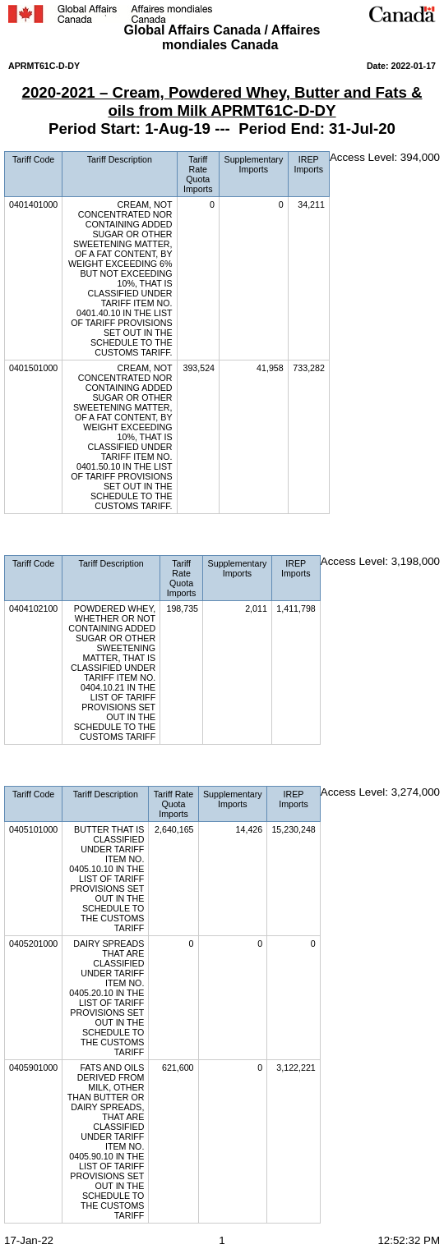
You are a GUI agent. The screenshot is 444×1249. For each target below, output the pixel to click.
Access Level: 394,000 (385, 157)
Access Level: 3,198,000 (380, 561)
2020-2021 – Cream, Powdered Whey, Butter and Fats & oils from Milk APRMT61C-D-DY (222, 101)
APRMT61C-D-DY (44, 66)
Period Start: (97, 128)
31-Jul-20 (362, 128)
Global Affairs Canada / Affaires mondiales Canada (222, 37)
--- (224, 128)
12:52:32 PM (408, 1240)
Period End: (283, 128)
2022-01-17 (413, 66)
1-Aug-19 (177, 128)
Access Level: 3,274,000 (380, 792)
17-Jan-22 (28, 1240)
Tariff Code (33, 159)
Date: (379, 66)
